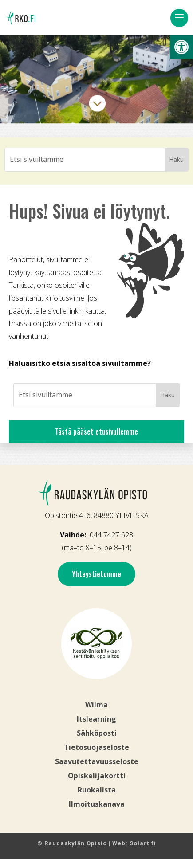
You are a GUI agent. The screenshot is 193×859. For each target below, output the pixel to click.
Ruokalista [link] (97, 790)
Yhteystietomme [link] (96, 574)
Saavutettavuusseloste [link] (96, 761)
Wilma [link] (96, 705)
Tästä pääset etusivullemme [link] (96, 431)
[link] (181, 47)
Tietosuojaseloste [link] (96, 747)
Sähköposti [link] (97, 733)
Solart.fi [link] (143, 843)
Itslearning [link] (96, 719)
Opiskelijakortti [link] (97, 776)
